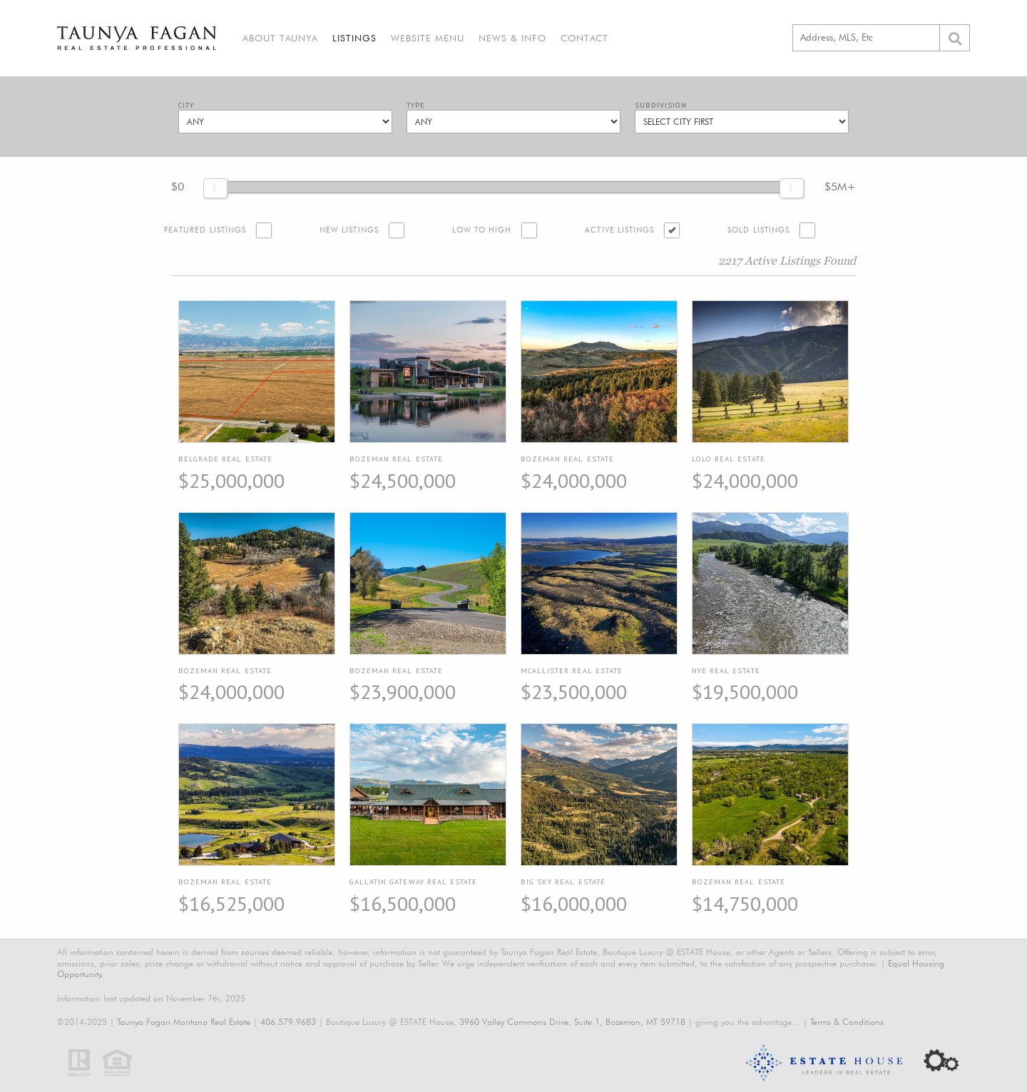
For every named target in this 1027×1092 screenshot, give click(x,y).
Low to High (482, 230)
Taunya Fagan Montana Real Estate (183, 1021)
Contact (584, 38)
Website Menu (427, 38)
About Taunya (280, 38)
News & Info (512, 38)
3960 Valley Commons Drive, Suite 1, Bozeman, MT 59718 (572, 1021)
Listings (354, 38)
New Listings (349, 230)
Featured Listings (205, 230)
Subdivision (661, 105)
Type (416, 105)
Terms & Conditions (847, 1021)
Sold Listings (758, 230)
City (186, 105)
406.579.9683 (288, 1021)
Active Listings (619, 230)
